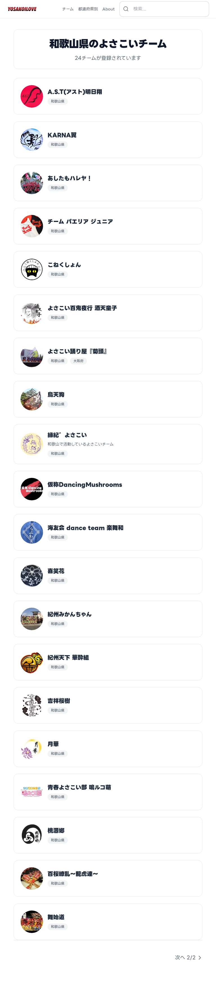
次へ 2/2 (188, 957)
